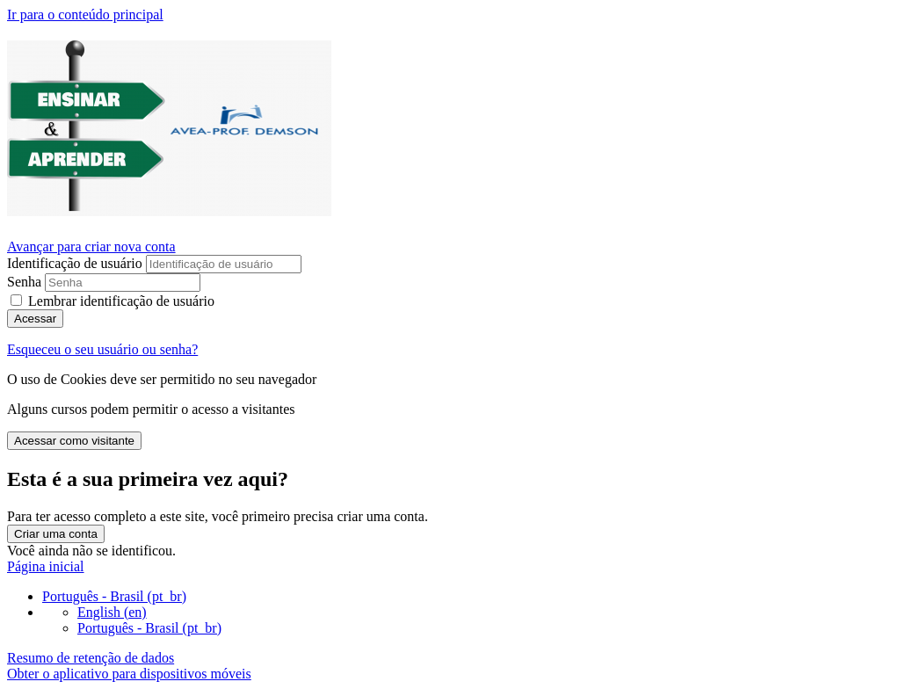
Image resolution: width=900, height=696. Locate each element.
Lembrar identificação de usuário (121, 301)
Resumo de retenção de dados (90, 657)
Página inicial (45, 566)
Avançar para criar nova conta (91, 246)
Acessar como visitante (74, 440)
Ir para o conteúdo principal (85, 14)
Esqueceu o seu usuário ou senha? (102, 349)
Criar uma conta (56, 533)
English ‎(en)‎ (112, 612)
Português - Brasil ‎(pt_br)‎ (114, 596)
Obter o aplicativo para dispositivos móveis (129, 673)
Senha (24, 281)
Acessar (35, 318)
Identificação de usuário (76, 263)
